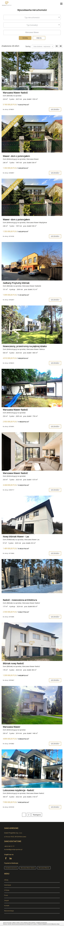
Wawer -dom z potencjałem (16, 156)
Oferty (6, 880)
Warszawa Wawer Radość (15, 92)
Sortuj (28, 46)
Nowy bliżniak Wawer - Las (16, 536)
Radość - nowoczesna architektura (20, 600)
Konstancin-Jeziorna (11, 868)
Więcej (38, 38)
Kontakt (6, 905)
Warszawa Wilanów (44, 868)
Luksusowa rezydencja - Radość (18, 790)
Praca (6, 895)
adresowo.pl (8, 914)
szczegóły (55, 109)
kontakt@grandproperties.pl (13, 849)
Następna (37, 815)
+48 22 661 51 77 (9, 846)
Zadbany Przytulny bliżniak (16, 283)
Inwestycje (7, 885)
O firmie (6, 890)
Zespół (6, 900)
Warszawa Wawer (11, 726)
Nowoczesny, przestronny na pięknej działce (25, 346)
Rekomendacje (9, 911)
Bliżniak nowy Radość (13, 663)
